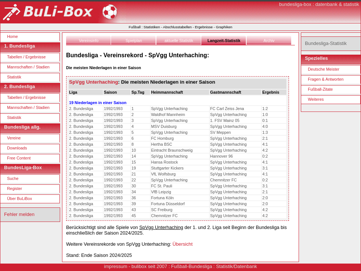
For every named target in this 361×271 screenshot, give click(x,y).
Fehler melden (19, 214)
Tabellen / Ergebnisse (26, 57)
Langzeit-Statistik (224, 40)
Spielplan (134, 40)
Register (14, 188)
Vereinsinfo (88, 40)
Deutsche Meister (323, 69)
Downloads (17, 148)
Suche (13, 178)
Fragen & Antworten (326, 79)
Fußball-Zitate (320, 89)
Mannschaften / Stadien (28, 67)
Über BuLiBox (19, 198)
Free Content (18, 158)
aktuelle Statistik (179, 40)
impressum (115, 266)
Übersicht (182, 244)
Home (12, 36)
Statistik (14, 77)
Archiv (269, 40)
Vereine (14, 138)
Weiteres (316, 99)
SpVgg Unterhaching (93, 82)
